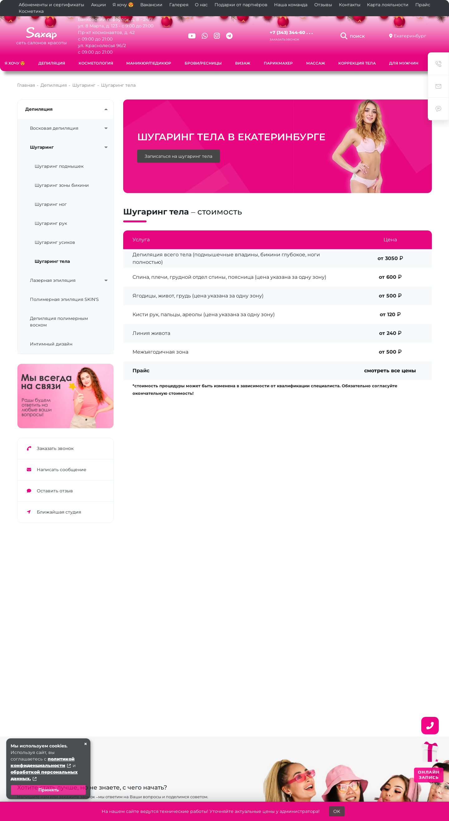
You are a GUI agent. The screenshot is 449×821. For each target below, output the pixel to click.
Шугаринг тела (52, 261)
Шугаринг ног (51, 204)
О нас (201, 4)
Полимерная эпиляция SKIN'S (64, 299)
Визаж (242, 63)
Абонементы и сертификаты (51, 4)
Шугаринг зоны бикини (62, 185)
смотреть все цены (390, 371)
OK (336, 811)
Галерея (178, 4)
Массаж (315, 63)
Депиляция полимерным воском (59, 322)
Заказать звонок (284, 39)
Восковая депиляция (54, 128)
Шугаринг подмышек (59, 166)
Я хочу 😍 (123, 4)
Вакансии (151, 4)
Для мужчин (403, 63)
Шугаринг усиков (55, 242)
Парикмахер (278, 63)
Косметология (96, 63)
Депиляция (51, 63)
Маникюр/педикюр (148, 63)
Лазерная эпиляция (52, 280)
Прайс (422, 4)
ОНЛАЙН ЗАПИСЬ (429, 775)
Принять (48, 790)
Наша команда (290, 4)
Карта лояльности (387, 4)
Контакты (349, 4)
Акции (98, 4)
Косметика (31, 11)
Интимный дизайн (51, 344)
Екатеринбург (410, 36)
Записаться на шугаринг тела (178, 156)
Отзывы (323, 4)
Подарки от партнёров (241, 4)
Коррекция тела (357, 63)
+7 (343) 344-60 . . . (291, 32)
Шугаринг (42, 147)
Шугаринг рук (51, 223)
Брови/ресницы (203, 63)
